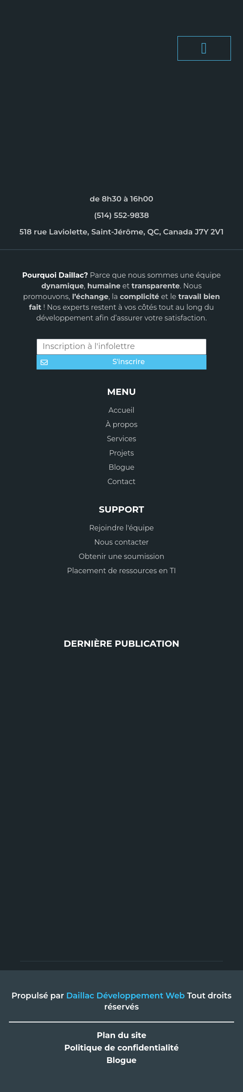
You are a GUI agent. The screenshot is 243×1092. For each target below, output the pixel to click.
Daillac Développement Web (126, 996)
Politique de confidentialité (121, 1048)
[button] (204, 48)
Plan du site (121, 1035)
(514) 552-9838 (121, 215)
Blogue (121, 1060)
